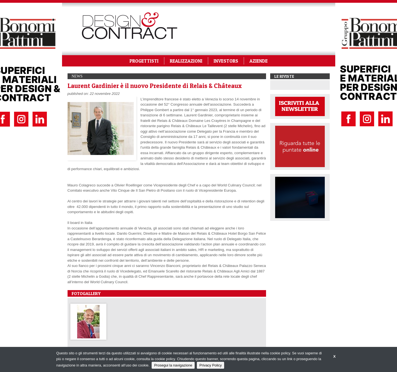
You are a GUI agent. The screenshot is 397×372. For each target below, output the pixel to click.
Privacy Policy (210, 365)
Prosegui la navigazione (173, 365)
